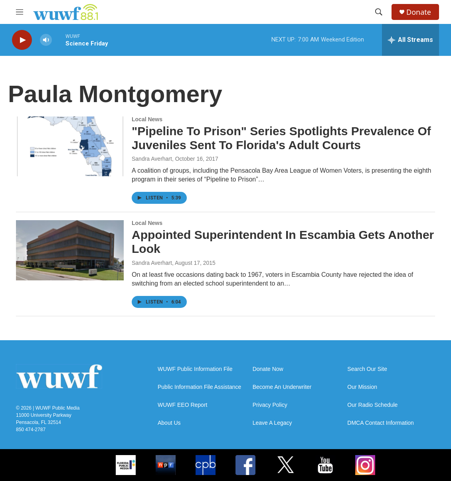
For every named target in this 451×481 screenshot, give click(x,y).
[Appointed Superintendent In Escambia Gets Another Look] (70, 250)
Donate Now (268, 369)
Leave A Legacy (272, 423)
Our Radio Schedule (372, 405)
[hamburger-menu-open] (19, 12)
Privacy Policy (270, 405)
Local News (147, 119)
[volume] (46, 40)
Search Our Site (367, 369)
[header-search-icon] (378, 12)
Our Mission (362, 387)
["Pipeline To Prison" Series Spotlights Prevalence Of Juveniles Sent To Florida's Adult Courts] (70, 146)
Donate (418, 12)
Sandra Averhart (152, 159)
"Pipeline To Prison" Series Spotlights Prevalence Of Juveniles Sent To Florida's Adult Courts (281, 138)
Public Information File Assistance (199, 387)
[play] (22, 40)
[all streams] (410, 40)
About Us (169, 423)
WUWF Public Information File (195, 369)
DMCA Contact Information (380, 423)
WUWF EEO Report (182, 405)
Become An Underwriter (282, 387)
